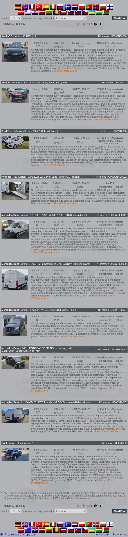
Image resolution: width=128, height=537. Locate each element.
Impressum (102, 534)
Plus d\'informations (65, 71)
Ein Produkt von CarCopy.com (18, 534)
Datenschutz (120, 534)
